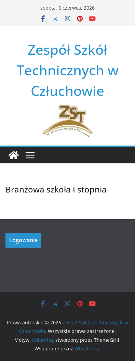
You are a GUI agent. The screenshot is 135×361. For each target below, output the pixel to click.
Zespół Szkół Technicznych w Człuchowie (68, 70)
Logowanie (23, 240)
